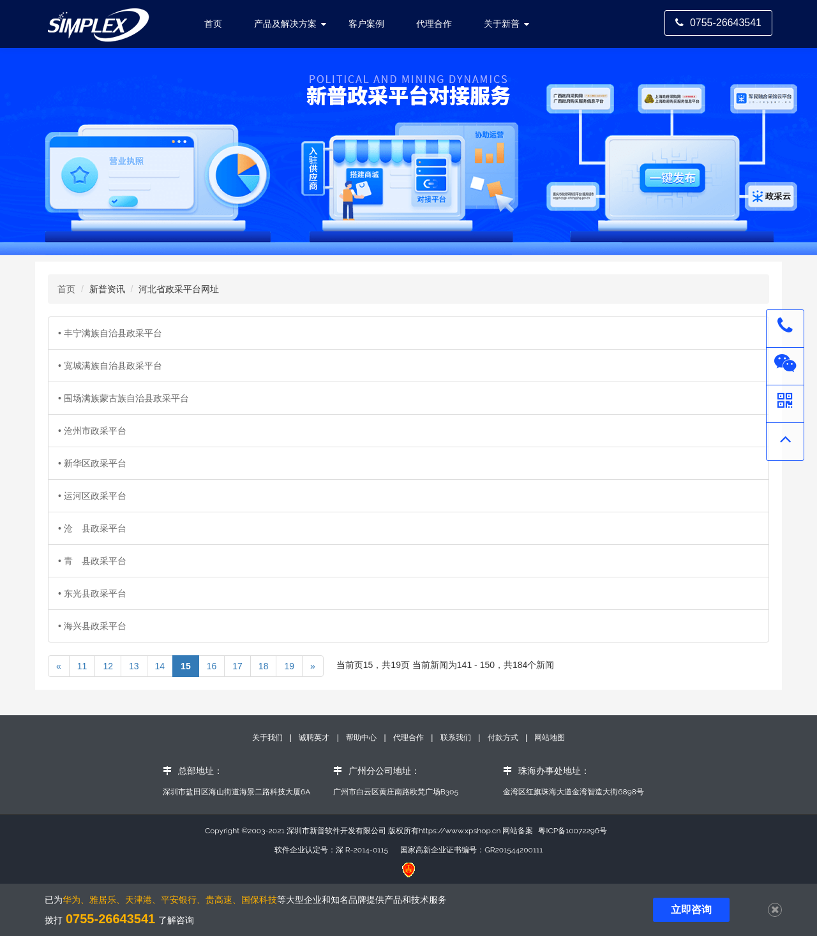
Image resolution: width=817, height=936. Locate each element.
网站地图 (549, 737)
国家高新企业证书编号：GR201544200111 (471, 849)
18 (264, 666)
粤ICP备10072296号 (572, 830)
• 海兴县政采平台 (92, 626)
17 (237, 666)
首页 (66, 289)
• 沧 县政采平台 (92, 528)
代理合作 (434, 24)
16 (212, 666)
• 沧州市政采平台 (92, 431)
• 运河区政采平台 (92, 496)
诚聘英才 (314, 737)
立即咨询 (691, 909)
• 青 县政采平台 (92, 561)
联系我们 (455, 737)
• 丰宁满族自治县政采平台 (110, 333)
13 (134, 666)
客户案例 (366, 24)
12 (108, 666)
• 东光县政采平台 (92, 593)
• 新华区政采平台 (92, 463)
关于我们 (268, 737)
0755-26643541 (718, 22)
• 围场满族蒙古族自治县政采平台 (123, 398)
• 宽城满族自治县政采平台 (110, 365)
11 (82, 666)
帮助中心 (362, 737)
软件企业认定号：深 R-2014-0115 (331, 849)
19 (289, 666)
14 (160, 666)
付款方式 (504, 737)
